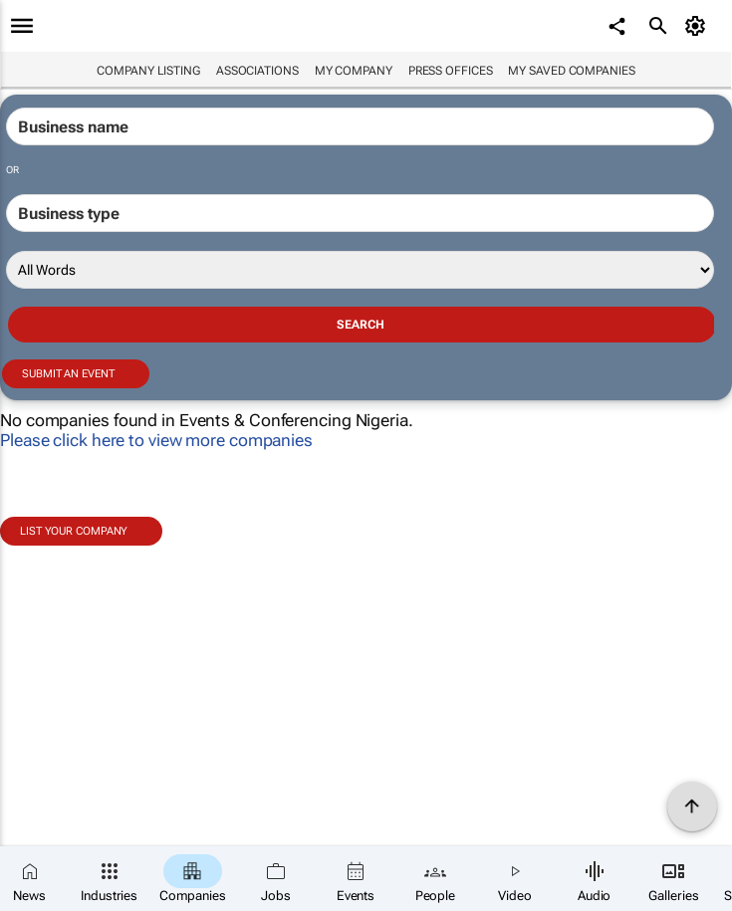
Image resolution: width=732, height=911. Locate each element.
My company (353, 71)
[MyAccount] (697, 26)
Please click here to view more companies (156, 440)
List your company (73, 531)
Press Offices (450, 71)
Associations (257, 71)
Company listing (148, 71)
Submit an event (68, 373)
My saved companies (571, 71)
